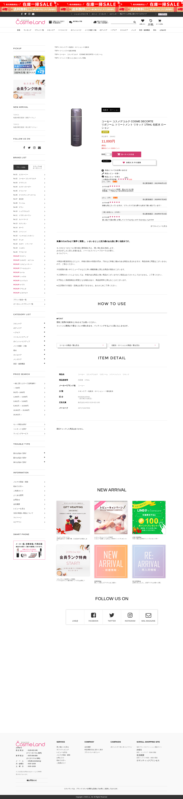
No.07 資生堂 (18, 199)
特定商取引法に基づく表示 (94, 750)
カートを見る (159, 22)
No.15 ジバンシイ (20, 232)
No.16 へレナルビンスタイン (23, 236)
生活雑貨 (140, 755)
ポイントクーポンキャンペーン (121, 747)
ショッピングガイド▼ (81, 14)
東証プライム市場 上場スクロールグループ (133, 14)
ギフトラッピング (63, 750)
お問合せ (16, 500)
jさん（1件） (106, 182)
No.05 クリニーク (20, 191)
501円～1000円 (19, 392)
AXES (139, 750)
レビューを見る (19, 509)
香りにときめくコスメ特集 (76, 58)
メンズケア (17, 359)
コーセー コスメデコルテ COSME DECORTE (76, 54)
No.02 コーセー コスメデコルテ (24, 179)
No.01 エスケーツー (20, 174)
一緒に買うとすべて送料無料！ (24, 383)
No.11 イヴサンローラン (22, 215)
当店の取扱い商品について (23, 513)
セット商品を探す (20, 424)
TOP (56, 47)
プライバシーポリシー (92, 752)
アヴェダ (19, 289)
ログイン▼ (113, 14)
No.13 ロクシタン (20, 223)
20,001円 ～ (17, 415)
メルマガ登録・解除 (63, 755)
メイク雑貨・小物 (20, 346)
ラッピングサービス (20, 433)
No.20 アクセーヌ (20, 252)
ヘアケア (114, 30)
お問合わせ (32, 780)
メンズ (133, 30)
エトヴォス (20, 281)
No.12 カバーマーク (20, 219)
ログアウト (17, 522)
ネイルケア (124, 30)
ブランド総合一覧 (20, 300)
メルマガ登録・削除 (20, 482)
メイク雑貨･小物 (90, 30)
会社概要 (16, 504)
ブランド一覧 (39, 30)
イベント (63, 58)
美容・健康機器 (144, 30)
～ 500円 (16, 388)
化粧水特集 (72, 51)
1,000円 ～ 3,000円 (20, 397)
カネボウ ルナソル (23, 260)
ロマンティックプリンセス (148, 760)
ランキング (27, 30)
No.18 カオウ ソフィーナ (23, 244)
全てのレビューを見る (159, 226)
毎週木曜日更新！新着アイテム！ (29, 116)
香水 (154, 30)
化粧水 (87, 47)
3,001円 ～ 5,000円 (20, 401)
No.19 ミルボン (19, 248)
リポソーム (99, 54)
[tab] (20, 167)
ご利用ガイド (18, 491)
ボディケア (103, 30)
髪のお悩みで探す (20, 458)
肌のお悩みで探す (20, 453)
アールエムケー (22, 268)
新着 (18, 30)
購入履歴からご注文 (151, 22)
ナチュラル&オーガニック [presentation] (37, 167)
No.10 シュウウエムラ (21, 211)
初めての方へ (18, 486)
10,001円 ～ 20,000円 (21, 410)
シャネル (19, 276)
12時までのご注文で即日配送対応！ (56, 22)
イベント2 (63, 51)
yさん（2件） (107, 198)
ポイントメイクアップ (21, 341)
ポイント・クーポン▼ (99, 14)
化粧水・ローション (76, 47)
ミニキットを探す (20, 429)
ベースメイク (62, 30)
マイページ (17, 518)
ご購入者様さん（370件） (111, 212)
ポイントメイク (76, 30)
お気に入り (142, 22)
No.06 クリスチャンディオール (24, 195)
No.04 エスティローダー (22, 187)
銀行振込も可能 (75, 22)
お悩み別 (163, 30)
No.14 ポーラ (18, 227)
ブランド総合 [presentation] (20, 167)
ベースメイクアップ (20, 337)
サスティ (19, 256)
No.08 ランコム (19, 203)
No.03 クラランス (20, 183)
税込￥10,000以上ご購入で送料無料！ (101, 22)
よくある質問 (18, 495)
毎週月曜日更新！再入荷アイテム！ (29, 126)
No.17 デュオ (18, 240)
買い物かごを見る (63, 747)
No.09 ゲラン (18, 207)
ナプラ (19, 285)
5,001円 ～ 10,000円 (20, 406)
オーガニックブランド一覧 (23, 304)
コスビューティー (22, 264)
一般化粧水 (109, 391)
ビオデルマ (20, 293)
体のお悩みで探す (20, 462)
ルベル (19, 272)
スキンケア (51, 30)
